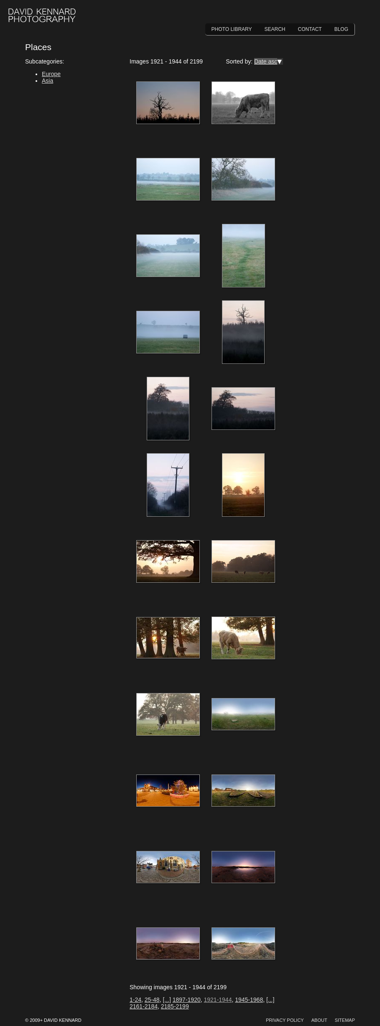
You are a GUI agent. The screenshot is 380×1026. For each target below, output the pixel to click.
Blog (341, 29)
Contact (310, 29)
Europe (51, 74)
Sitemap (345, 1020)
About (319, 1020)
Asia (47, 80)
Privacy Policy (285, 1020)
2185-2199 (175, 1006)
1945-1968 (249, 999)
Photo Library (232, 29)
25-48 (152, 999)
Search (275, 29)
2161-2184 (144, 1006)
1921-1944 (218, 999)
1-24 (135, 999)
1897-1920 (187, 999)
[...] (167, 999)
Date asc (265, 61)
